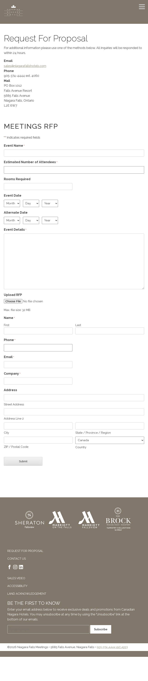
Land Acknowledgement (26, 593)
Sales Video (16, 578)
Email (9, 357)
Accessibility (17, 586)
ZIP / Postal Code (16, 447)
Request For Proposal (25, 551)
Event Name (14, 146)
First (6, 325)
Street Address (14, 404)
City (6, 432)
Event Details (15, 230)
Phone (9, 340)
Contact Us (16, 558)
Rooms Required (17, 179)
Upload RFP (13, 295)
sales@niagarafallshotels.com (25, 66)
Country (80, 447)
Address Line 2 (14, 418)
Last (78, 325)
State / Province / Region (93, 432)
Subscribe (100, 629)
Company (12, 374)
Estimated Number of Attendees (30, 162)
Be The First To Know (33, 603)
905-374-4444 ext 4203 (112, 647)
